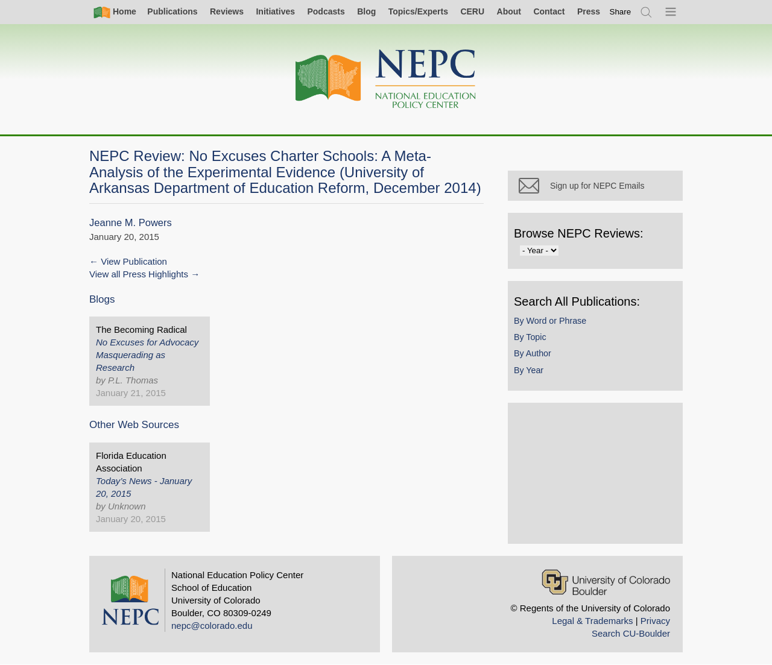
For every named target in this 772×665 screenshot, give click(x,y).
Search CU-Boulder (631, 633)
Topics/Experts (418, 11)
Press (588, 11)
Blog (366, 11)
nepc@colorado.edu (212, 625)
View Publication (134, 261)
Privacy (655, 621)
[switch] (620, 11)
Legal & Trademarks (592, 621)
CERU (472, 11)
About (509, 11)
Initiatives (275, 11)
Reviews (227, 11)
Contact (549, 11)
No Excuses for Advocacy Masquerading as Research (147, 355)
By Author (532, 353)
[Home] (386, 79)
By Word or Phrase (550, 321)
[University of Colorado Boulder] (606, 582)
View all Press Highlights (138, 274)
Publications (172, 11)
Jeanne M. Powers (130, 222)
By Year (528, 370)
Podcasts (325, 11)
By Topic (530, 337)
